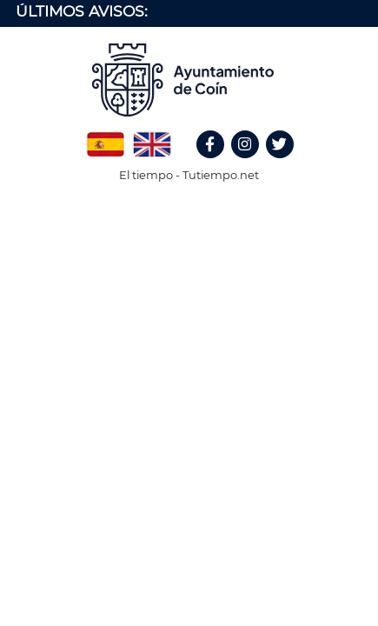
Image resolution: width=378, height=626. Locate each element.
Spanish (105, 138)
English (152, 138)
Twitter (282, 163)
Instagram (253, 163)
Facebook (218, 163)
